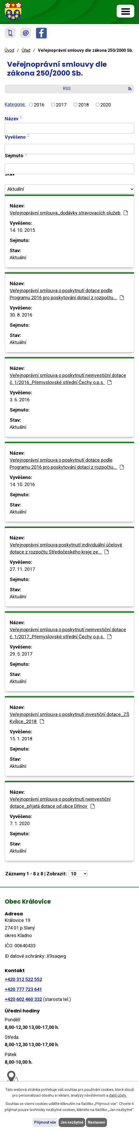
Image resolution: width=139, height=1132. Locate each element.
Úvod (9, 50)
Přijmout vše (45, 1122)
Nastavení (96, 1122)
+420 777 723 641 (23, 989)
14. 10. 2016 (22, 484)
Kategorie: (15, 104)
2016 (39, 104)
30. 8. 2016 (21, 315)
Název (11, 118)
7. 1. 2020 (20, 823)
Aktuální (18, 257)
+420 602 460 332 (23, 999)
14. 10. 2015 (22, 230)
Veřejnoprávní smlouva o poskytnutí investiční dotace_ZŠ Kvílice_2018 (69, 718)
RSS (97, 88)
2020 (105, 104)
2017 (61, 104)
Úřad (26, 50)
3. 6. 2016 (20, 399)
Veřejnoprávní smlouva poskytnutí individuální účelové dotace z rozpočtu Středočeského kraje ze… (66, 548)
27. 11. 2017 (22, 569)
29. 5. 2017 (21, 654)
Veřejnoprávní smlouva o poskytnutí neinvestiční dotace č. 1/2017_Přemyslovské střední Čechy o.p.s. (68, 633)
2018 (83, 104)
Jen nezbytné (71, 1122)
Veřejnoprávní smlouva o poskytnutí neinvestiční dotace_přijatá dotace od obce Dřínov (60, 802)
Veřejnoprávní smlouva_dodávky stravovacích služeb (69, 213)
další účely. (118, 1096)
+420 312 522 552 (23, 979)
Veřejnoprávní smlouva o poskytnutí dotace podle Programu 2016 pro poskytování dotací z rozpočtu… (67, 294)
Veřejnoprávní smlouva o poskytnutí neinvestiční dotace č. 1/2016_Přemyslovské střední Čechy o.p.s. (68, 379)
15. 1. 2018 (21, 738)
